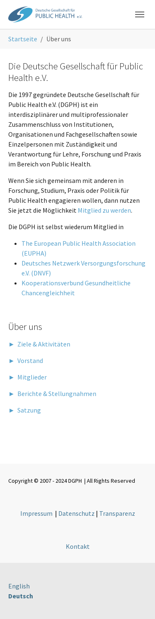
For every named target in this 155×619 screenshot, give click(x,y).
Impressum (36, 513)
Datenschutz (76, 513)
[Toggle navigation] (140, 14)
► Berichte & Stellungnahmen (52, 393)
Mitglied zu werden (104, 210)
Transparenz (117, 513)
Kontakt (78, 546)
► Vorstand (25, 360)
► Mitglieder (27, 377)
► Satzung (24, 410)
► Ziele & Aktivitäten (39, 344)
